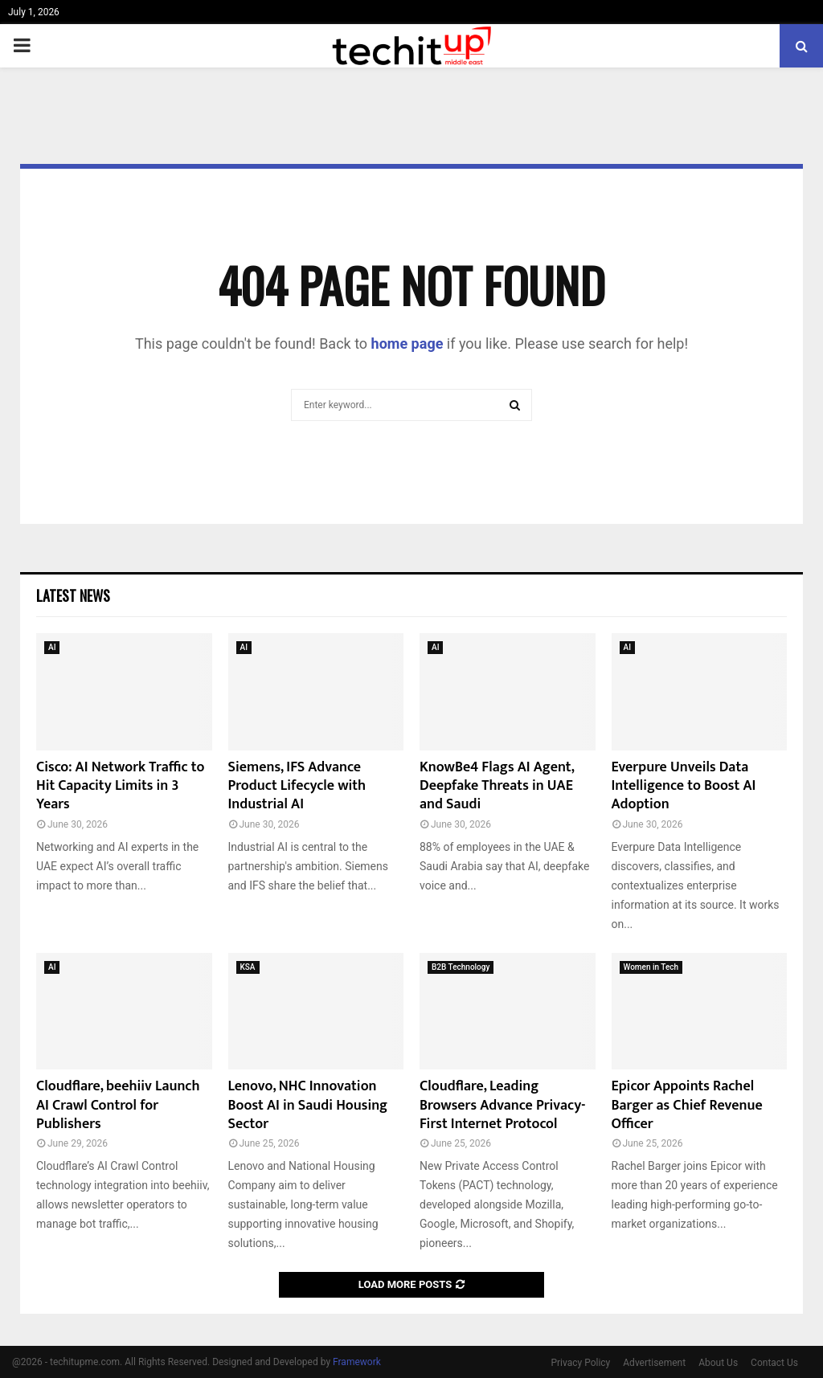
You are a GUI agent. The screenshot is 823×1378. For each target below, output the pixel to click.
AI (51, 647)
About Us (718, 1362)
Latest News (73, 595)
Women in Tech (651, 967)
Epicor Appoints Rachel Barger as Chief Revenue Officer (687, 1105)
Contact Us (774, 1362)
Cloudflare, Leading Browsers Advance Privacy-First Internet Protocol (502, 1105)
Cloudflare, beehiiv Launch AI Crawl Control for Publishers (118, 1105)
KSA (248, 967)
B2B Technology (460, 967)
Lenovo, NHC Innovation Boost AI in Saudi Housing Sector (308, 1105)
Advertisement (654, 1362)
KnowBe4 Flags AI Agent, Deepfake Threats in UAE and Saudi (497, 786)
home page (407, 343)
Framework (357, 1362)
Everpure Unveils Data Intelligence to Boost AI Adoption (684, 786)
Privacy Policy (580, 1362)
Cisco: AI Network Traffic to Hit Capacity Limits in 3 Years (120, 786)
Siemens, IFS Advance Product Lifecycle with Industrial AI (297, 786)
